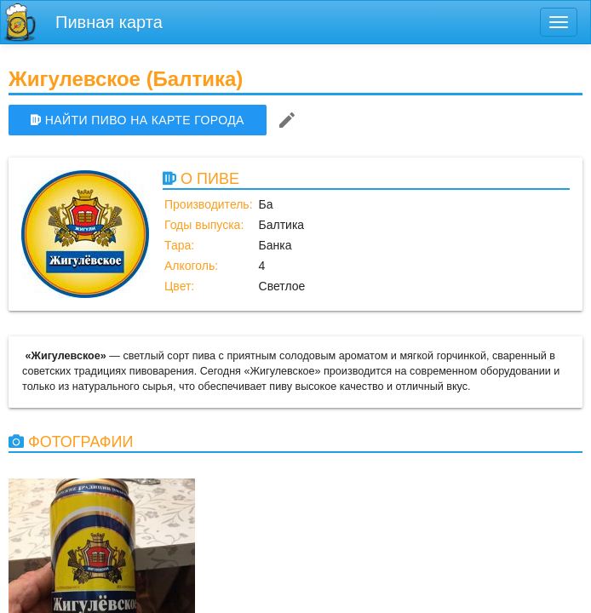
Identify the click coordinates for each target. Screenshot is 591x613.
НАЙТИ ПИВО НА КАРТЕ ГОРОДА (137, 120)
